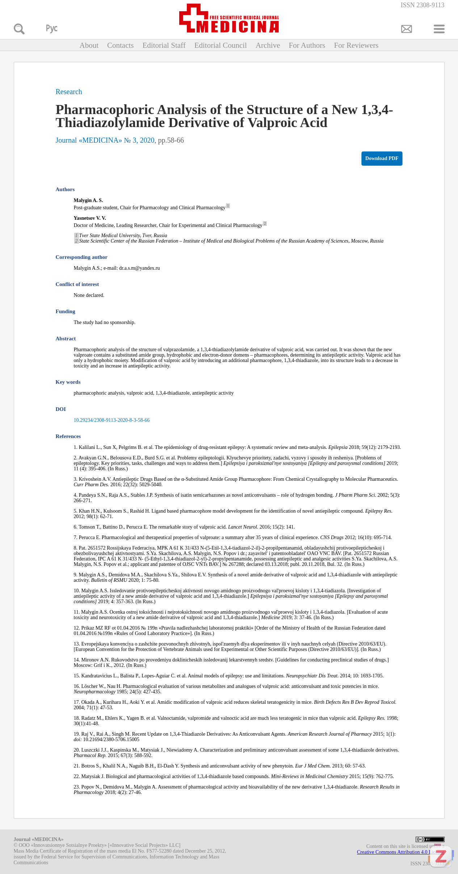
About (88, 45)
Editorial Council (220, 45)
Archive (268, 45)
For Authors (307, 45)
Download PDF (381, 158)
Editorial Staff (163, 45)
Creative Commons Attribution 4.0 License (400, 852)
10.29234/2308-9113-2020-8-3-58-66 (112, 420)
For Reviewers (356, 45)
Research (69, 92)
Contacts (120, 45)
